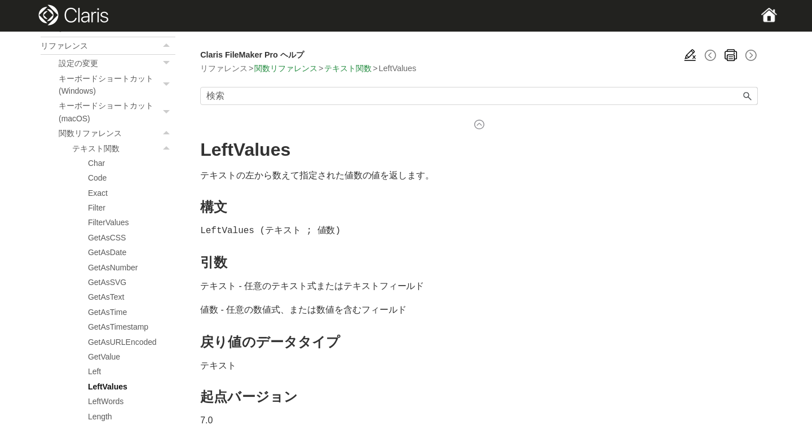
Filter (96, 207)
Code (97, 177)
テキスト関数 (123, 148)
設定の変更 (117, 63)
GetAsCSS (107, 237)
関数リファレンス (117, 133)
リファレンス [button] (108, 45)
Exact (98, 193)
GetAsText (106, 296)
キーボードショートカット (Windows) (117, 85)
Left (94, 371)
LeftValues (107, 386)
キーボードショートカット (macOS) (117, 112)
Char (96, 163)
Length (100, 416)
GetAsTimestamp (118, 326)
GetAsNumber (113, 267)
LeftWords (105, 401)
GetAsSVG (107, 282)
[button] (167, 45)
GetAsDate (107, 252)
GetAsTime (107, 312)
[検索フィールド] (479, 96)
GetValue (104, 356)
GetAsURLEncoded (122, 342)
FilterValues (108, 222)
